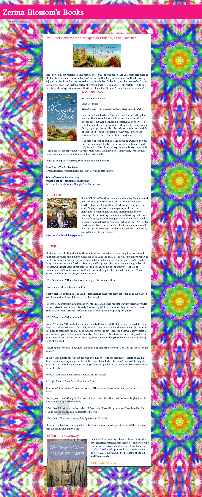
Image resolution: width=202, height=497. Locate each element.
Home (11, 21)
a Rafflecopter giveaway (103, 463)
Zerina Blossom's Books (43, 12)
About (23, 21)
